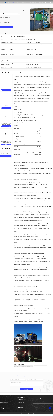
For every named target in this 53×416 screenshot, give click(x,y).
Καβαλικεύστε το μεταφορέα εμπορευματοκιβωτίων (25, 365)
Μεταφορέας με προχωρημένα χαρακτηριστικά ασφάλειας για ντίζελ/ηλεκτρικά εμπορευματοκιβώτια (6, 106)
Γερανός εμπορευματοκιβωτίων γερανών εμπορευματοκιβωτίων (23, 366)
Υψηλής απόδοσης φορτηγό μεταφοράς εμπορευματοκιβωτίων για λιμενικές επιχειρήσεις (6, 124)
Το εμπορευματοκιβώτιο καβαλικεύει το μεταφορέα (13, 5)
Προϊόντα (13, 2)
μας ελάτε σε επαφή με (32, 2)
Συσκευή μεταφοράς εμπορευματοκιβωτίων (22, 81)
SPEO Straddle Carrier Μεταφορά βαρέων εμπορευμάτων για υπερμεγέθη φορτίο (6, 88)
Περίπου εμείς (23, 2)
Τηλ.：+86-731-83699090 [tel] (5, 400)
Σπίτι (9, 2)
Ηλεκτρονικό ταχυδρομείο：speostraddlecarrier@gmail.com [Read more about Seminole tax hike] (4, 402)
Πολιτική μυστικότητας (3, 413)
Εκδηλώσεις (41, 2)
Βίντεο (18, 2)
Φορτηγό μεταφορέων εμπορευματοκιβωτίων (40, 365)
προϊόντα (4, 5)
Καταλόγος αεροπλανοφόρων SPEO (19, 364)
